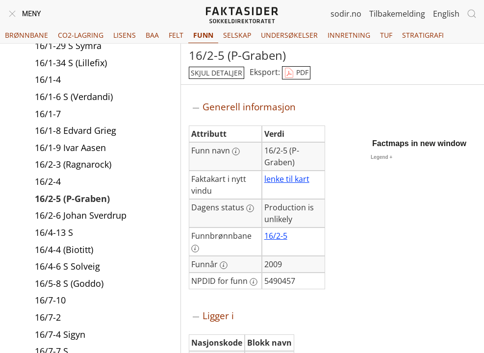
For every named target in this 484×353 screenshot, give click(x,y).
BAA (152, 35)
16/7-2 (48, 318)
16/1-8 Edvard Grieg (75, 131)
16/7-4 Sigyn (60, 335)
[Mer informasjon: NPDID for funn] (253, 282)
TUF (386, 35)
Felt (176, 35)
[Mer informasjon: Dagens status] (250, 208)
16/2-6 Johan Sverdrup (81, 216)
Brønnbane (26, 35)
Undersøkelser (289, 35)
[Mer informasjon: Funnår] (224, 265)
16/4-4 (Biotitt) (64, 250)
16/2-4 (48, 182)
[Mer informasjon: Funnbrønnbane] (195, 248)
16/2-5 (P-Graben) (72, 199)
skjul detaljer (216, 72)
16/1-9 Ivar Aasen (70, 148)
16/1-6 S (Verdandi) (74, 97)
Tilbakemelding (397, 13)
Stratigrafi (423, 35)
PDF (296, 73)
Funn (203, 35)
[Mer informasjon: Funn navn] (236, 151)
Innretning (349, 35)
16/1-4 (48, 80)
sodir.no (346, 13)
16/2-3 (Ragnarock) (73, 165)
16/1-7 (48, 115)
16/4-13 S (54, 233)
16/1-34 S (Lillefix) (71, 64)
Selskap (237, 35)
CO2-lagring (80, 35)
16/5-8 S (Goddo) (69, 284)
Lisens (124, 35)
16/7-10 (50, 301)
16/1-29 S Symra (68, 46)
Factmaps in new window (419, 143)
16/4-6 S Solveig (67, 267)
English (446, 13)
